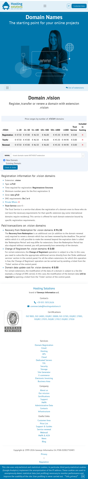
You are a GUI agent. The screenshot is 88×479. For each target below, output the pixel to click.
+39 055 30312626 (44, 302)
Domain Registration (44, 345)
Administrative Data (44, 405)
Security (44, 366)
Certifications (44, 396)
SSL (44, 363)
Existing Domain (13, 163)
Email (44, 348)
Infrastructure (44, 411)
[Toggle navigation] (45, 6)
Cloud (44, 357)
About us (44, 390)
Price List (44, 423)
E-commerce (44, 375)
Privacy (44, 454)
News (44, 438)
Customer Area (79, 6)
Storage (44, 369)
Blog (44, 441)
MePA (44, 402)
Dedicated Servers (44, 360)
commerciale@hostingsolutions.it (44, 306)
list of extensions (75, 87)
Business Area (44, 381)
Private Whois (11, 202)
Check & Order (10, 167)
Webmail (44, 432)
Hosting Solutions (44, 288)
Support (44, 399)
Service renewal (44, 429)
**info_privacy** (71, 476)
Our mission (44, 393)
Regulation (44, 462)
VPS (44, 354)
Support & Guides (44, 426)
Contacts (44, 408)
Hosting (44, 351)
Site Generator (44, 372)
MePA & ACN (44, 435)
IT (69, 6)
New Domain (12, 160)
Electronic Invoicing (44, 378)
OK (83, 476)
